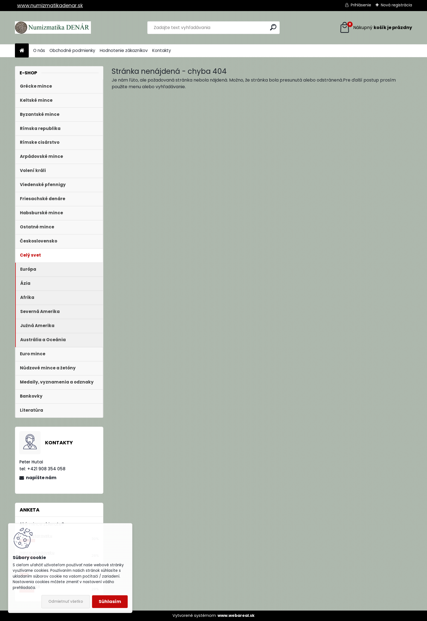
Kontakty (161, 50)
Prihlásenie (361, 5)
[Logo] (53, 27)
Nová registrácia (396, 5)
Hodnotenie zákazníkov (124, 50)
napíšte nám (41, 477)
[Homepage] (22, 51)
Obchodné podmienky (72, 50)
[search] (273, 27)
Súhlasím (110, 601)
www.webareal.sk (236, 615)
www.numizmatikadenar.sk (50, 5)
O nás (39, 50)
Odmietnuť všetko (65, 601)
